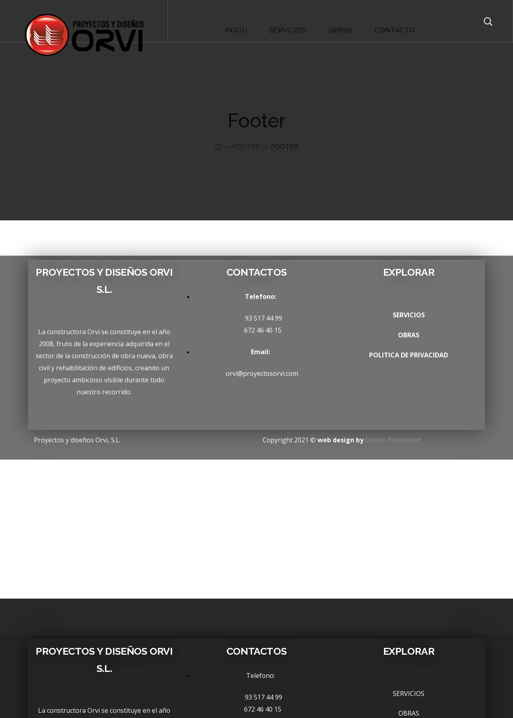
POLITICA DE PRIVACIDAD (408, 355)
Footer (246, 147)
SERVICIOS (409, 315)
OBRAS (408, 335)
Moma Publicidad (392, 440)
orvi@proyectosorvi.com (256, 373)
